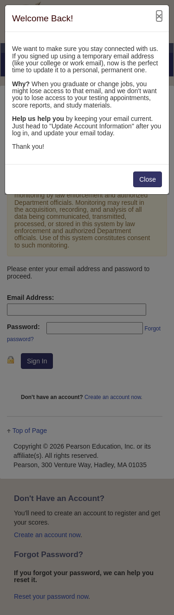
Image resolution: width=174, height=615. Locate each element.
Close (147, 179)
